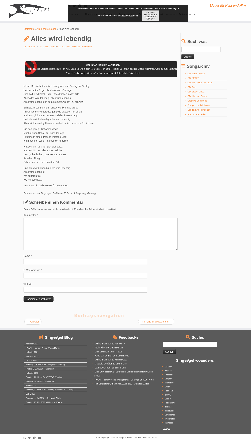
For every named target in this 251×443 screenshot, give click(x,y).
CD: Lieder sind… (197, 91)
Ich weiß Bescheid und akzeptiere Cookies (150, 15)
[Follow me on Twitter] (30, 438)
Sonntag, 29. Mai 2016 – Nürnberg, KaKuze (44, 402)
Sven (97, 372)
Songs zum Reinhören (199, 105)
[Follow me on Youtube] (40, 438)
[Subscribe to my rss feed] (26, 438)
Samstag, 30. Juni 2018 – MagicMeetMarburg (45, 365)
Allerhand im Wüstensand (156, 321)
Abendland (118, 348)
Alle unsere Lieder (46, 29)
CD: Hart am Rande (197, 96)
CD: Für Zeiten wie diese (69, 46)
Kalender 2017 (32, 385)
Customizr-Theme (149, 438)
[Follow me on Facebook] (35, 438)
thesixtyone (169, 411)
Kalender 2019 (32, 356)
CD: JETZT (193, 78)
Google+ (168, 379)
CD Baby (168, 367)
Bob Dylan (30, 394)
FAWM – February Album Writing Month (43, 348)
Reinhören (87, 46)
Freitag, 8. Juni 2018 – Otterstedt (40, 369)
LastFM (168, 399)
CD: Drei (192, 87)
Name (28, 256)
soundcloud (169, 383)
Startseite (29, 29)
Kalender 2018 (32, 373)
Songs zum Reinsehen (199, 109)
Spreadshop (170, 415)
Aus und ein (120, 344)
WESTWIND (148, 380)
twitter (167, 387)
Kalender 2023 (32, 344)
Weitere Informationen (128, 15)
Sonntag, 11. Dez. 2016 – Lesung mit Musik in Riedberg (50, 390)
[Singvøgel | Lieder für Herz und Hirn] (29, 10)
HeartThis (169, 391)
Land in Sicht (31, 360)
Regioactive (170, 403)
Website (28, 284)
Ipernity (168, 395)
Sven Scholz (100, 352)
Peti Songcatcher (102, 384)
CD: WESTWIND (196, 73)
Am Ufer (33, 321)
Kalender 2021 (32, 352)
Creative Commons (197, 100)
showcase (169, 423)
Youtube (168, 371)
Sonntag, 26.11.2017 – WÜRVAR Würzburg (44, 377)
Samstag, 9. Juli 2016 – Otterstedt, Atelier (43, 398)
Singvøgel (105, 438)
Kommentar (31, 215)
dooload (168, 407)
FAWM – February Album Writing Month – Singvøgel (117, 380)
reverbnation (170, 419)
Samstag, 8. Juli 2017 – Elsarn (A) (40, 381)
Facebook (169, 375)
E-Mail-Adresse (33, 270)
